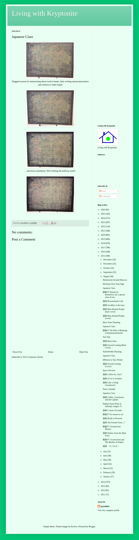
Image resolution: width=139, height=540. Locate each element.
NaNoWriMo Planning (112, 352)
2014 (103, 482)
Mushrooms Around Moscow (115, 280)
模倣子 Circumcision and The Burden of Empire (113, 441)
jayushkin (105, 506)
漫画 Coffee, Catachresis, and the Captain (113, 398)
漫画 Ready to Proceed (112, 418)
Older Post (83, 352)
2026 (103, 210)
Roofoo (74, 526)
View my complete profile (108, 510)
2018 (103, 243)
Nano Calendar (109, 389)
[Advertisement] (50, 327)
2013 (103, 486)
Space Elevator (109, 370)
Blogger (92, 526)
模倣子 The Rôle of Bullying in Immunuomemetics (115, 331)
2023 (103, 222)
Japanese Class (109, 288)
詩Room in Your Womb (112, 360)
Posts (102, 191)
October (106, 268)
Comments (105, 196)
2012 (103, 490)
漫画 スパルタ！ (111, 446)
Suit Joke (106, 337)
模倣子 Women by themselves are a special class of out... (114, 294)
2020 (103, 235)
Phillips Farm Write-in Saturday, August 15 (112, 405)
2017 (103, 247)
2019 (103, 239)
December (107, 259)
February (107, 472)
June (105, 456)
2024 (103, 218)
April (105, 464)
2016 (103, 252)
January (106, 477)
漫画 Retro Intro (110, 341)
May (105, 460)
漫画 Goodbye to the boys (114, 305)
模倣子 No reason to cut (113, 414)
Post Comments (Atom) (33, 357)
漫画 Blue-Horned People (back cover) (113, 310)
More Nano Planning (111, 322)
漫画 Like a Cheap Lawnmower (110, 383)
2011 (103, 495)
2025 (103, 214)
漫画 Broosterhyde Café (113, 301)
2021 (103, 231)
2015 (103, 256)
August (106, 276)
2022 (103, 226)
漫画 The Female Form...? (114, 422)
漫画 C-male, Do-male (112, 410)
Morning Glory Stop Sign (113, 284)
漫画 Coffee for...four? (112, 374)
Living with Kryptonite (45, 13)
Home (50, 352)
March (106, 468)
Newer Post (17, 352)
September (108, 272)
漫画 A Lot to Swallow (112, 378)
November (108, 264)
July (105, 451)
